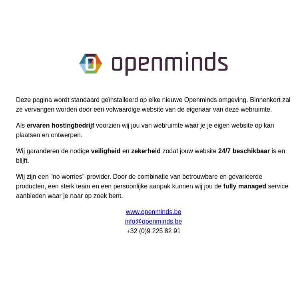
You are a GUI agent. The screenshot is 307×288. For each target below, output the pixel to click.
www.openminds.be (153, 211)
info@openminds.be (153, 221)
